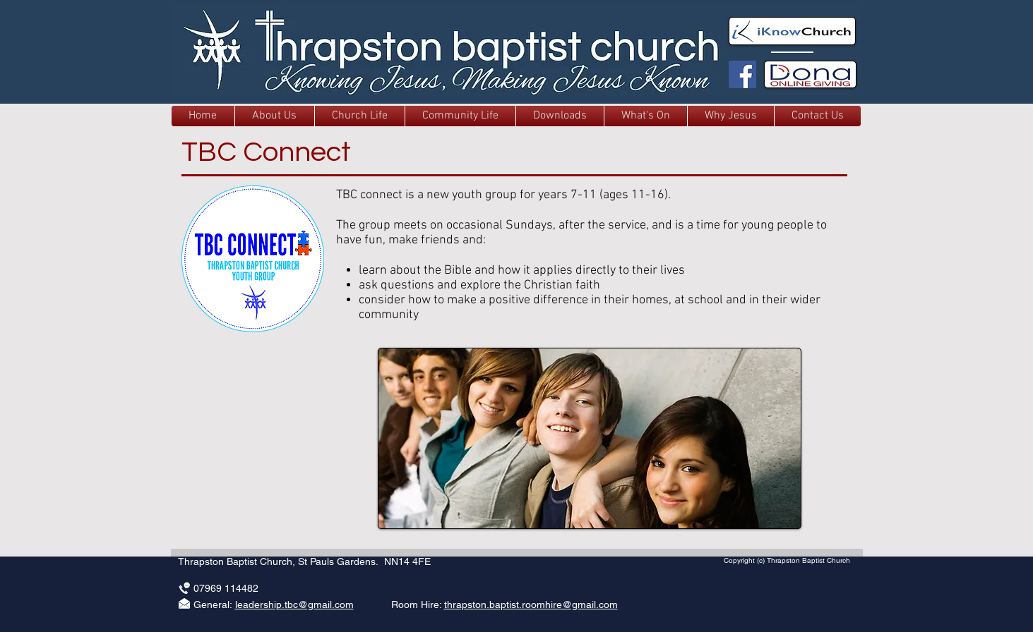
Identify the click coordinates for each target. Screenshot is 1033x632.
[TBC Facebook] (742, 74)
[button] (275, 116)
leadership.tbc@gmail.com (294, 604)
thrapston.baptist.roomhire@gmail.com (531, 604)
